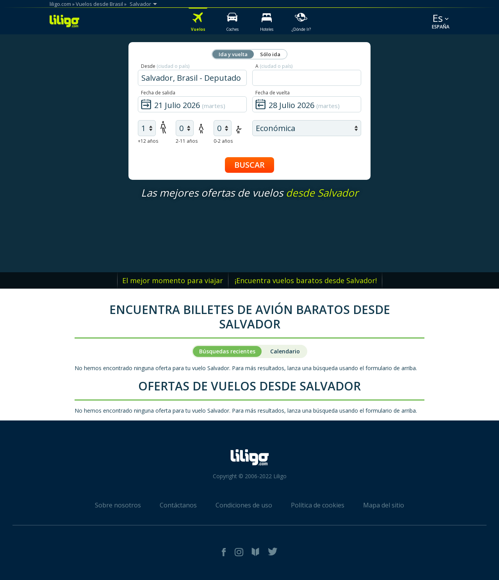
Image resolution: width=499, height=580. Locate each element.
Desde (165, 66)
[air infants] (223, 128)
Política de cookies (317, 505)
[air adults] (147, 128)
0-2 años (223, 141)
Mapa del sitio (383, 505)
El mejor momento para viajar (172, 280)
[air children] (185, 128)
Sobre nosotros (118, 505)
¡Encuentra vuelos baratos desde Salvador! (306, 280)
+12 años (148, 141)
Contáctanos (178, 505)
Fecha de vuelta (272, 92)
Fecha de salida (158, 92)
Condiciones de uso (244, 505)
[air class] (306, 128)
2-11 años (187, 141)
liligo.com (60, 3)
